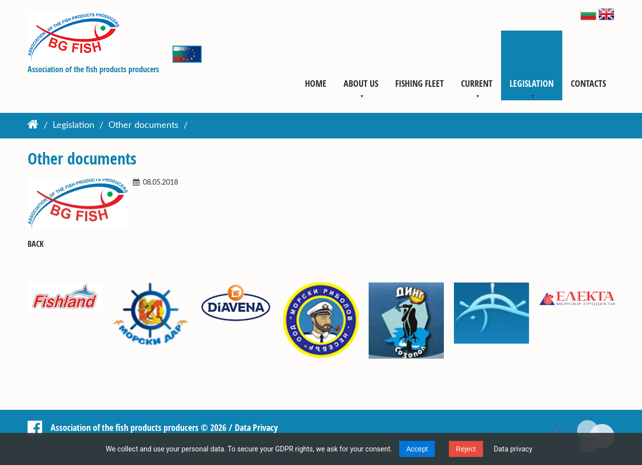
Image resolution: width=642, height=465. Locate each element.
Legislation (532, 83)
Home (316, 83)
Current (477, 83)
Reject (466, 449)
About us (361, 83)
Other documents (143, 125)
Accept (417, 449)
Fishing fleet (419, 83)
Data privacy (513, 449)
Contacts (588, 83)
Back (36, 244)
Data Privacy (256, 427)
